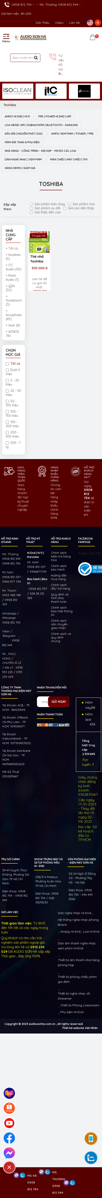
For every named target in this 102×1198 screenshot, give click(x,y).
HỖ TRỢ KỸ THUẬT (33, 540)
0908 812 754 (22, 4)
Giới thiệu (42, 22)
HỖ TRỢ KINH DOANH (9, 540)
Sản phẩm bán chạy (47, 204)
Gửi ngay (58, 702)
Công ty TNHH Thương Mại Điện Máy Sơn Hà (16, 691)
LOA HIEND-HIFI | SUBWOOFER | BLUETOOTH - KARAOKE (41, 125)
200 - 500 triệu (12, 434)
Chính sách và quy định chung (61, 637)
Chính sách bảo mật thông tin (62, 611)
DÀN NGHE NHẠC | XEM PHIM (23, 159)
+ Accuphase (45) (14, 315)
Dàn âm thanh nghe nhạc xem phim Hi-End (77, 945)
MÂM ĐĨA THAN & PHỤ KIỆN (22, 142)
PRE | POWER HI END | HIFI (54, 116)
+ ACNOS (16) (12, 334)
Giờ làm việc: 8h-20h (16, 14)
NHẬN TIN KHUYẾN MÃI (52, 687)
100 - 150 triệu (12, 414)
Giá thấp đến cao (45, 212)
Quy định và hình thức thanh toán (59, 598)
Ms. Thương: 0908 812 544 (59, 4)
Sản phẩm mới (81, 204)
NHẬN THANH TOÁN (50, 714)
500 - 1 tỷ (13, 445)
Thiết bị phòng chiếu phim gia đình (77, 979)
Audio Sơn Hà (89, 553)
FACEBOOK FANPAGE (85, 540)
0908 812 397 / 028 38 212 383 (37, 593)
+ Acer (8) (13, 325)
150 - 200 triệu (12, 424)
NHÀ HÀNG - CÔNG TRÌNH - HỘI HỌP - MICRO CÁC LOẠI (40, 150)
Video (59, 22)
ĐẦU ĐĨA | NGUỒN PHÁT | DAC (24, 133)
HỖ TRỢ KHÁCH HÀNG (61, 540)
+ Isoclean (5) (13, 257)
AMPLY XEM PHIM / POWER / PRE (72, 133)
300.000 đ (39, 268)
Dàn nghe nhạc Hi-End (74, 913)
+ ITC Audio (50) (14, 267)
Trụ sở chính (10, 859)
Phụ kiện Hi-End (71, 1012)
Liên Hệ (74, 22)
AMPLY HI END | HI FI (17, 116)
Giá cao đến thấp (78, 208)
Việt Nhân (91, 1028)
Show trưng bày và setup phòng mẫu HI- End (48, 862)
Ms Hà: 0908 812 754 (32, 1182)
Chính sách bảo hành (59, 567)
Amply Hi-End (70, 931)
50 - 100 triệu (12, 403)
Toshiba (9, 105)
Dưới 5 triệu (13, 372)
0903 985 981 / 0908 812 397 (11, 599)
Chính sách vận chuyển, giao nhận (59, 624)
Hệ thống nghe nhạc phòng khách (78, 922)
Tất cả (13, 364)
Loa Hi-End (91, 931)
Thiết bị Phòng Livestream (79, 1005)
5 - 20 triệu (12, 382)
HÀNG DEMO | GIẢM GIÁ (20, 168)
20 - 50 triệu (13, 393)
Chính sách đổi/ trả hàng (60, 586)
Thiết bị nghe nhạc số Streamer (74, 995)
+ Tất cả (12, 248)
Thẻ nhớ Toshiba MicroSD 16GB (37, 259)
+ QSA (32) (10, 288)
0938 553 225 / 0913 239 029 (12, 672)
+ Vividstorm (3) (14, 300)
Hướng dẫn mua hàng (59, 577)
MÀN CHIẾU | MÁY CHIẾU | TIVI (68, 159)
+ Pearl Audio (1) (12, 278)
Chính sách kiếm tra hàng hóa (61, 556)
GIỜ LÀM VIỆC (10, 912)
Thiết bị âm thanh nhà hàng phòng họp (79, 962)
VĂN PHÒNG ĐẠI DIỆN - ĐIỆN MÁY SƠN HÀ (82, 860)
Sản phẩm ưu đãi (45, 208)
